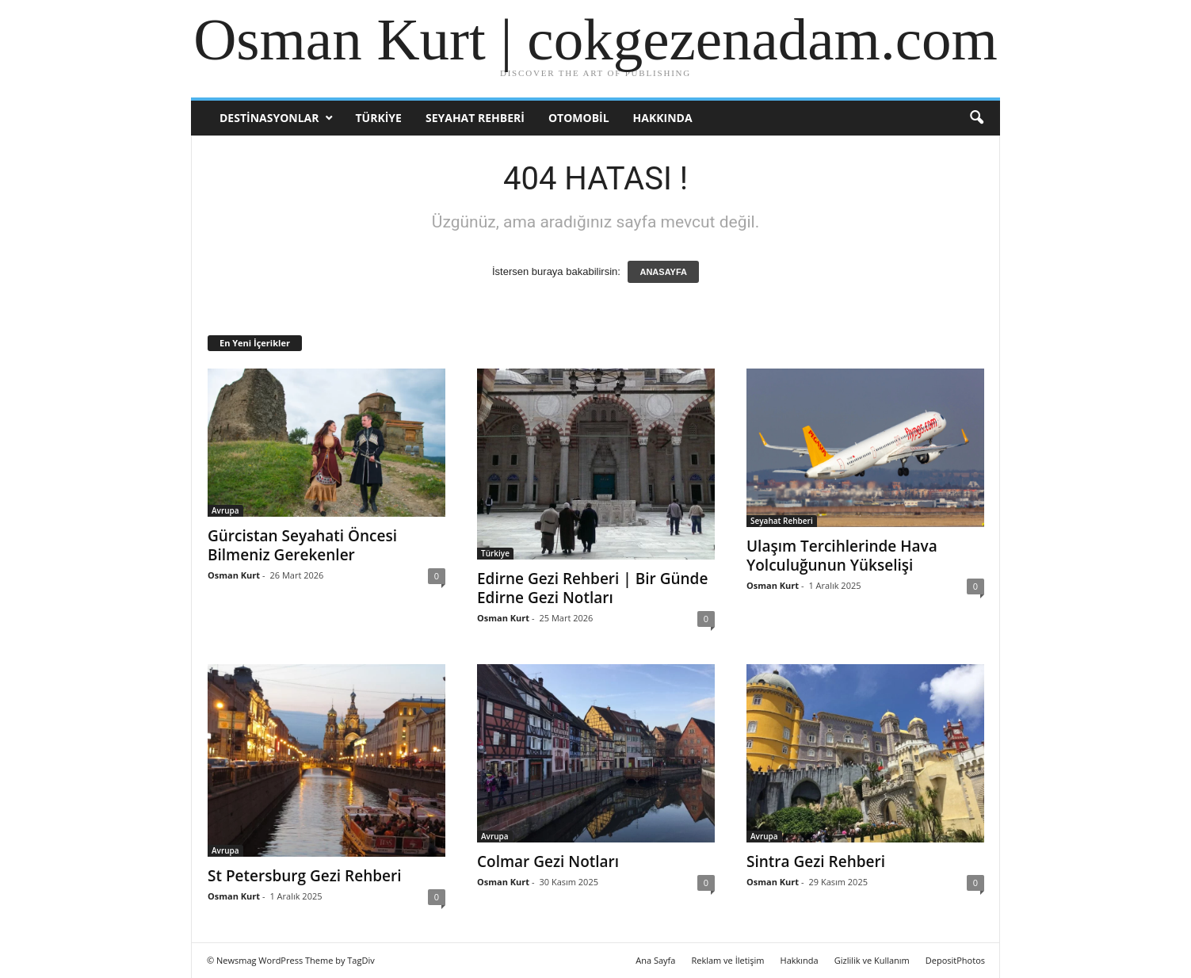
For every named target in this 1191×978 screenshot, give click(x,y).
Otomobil (578, 117)
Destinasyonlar (269, 117)
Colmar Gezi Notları (548, 861)
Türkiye (378, 117)
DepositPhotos (955, 960)
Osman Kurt (234, 575)
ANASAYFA (663, 272)
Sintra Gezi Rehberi (815, 861)
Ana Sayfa (655, 960)
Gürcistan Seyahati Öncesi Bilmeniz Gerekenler (302, 545)
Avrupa (225, 510)
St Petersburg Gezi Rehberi (305, 875)
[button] (976, 118)
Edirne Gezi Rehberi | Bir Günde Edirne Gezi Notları (592, 588)
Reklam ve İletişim (727, 960)
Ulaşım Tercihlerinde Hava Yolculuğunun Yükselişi (841, 555)
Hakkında (663, 117)
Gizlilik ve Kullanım (872, 960)
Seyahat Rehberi (475, 117)
